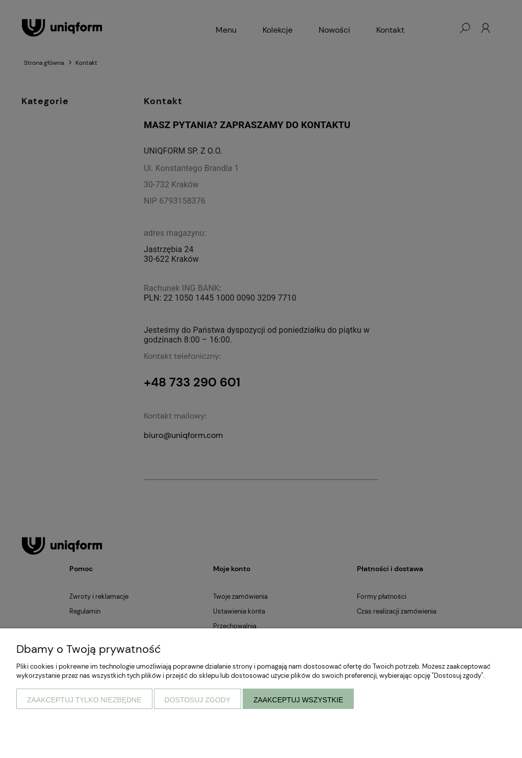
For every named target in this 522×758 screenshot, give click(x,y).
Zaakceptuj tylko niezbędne (84, 700)
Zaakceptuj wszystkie (298, 700)
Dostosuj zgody (198, 700)
